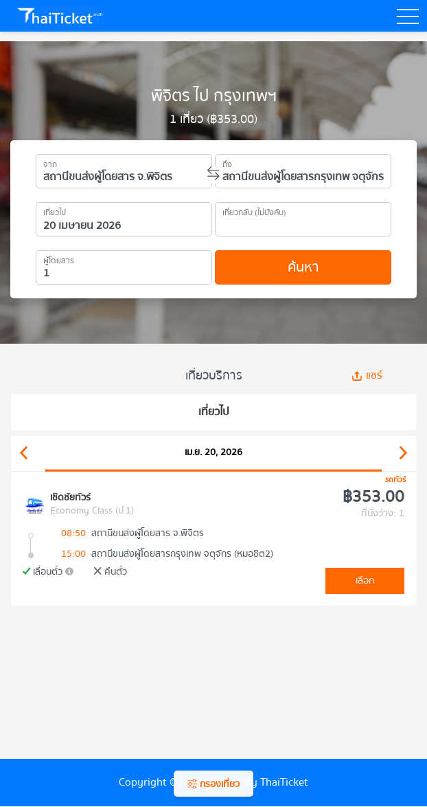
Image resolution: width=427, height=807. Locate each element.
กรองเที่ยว (213, 784)
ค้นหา (303, 267)
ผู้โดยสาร (58, 258)
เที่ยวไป (54, 210)
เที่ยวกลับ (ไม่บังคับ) (254, 210)
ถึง (227, 162)
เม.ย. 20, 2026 (213, 452)
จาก (50, 162)
